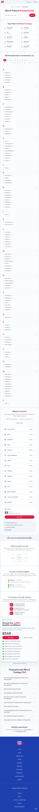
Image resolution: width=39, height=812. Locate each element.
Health (19, 759)
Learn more (19, 423)
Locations (18, 7)
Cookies (19, 803)
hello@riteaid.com (21, 731)
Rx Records (19, 773)
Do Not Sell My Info (19, 806)
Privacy (19, 793)
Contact (19, 779)
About (19, 752)
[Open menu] (35, 2)
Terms (19, 796)
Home (12, 7)
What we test (19, 756)
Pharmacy (19, 766)
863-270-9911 (28, 729)
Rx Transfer (19, 769)
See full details (8, 529)
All (4, 60)
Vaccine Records (19, 776)
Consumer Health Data (19, 800)
